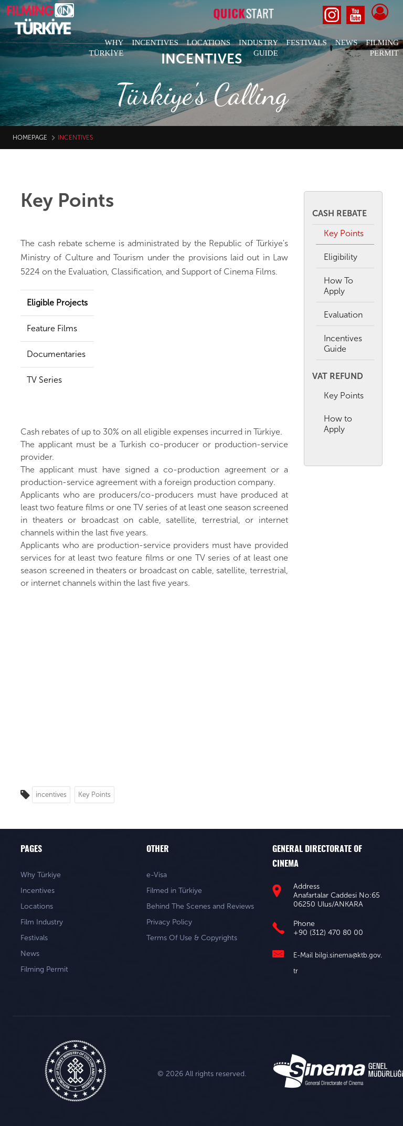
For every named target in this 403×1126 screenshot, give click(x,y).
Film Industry (41, 922)
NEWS (346, 42)
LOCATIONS (208, 42)
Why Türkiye (40, 874)
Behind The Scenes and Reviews (200, 906)
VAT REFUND (337, 376)
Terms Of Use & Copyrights (191, 937)
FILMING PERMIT (382, 47)
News (29, 953)
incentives (51, 794)
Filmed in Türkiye (174, 890)
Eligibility (340, 257)
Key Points (94, 794)
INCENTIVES (155, 42)
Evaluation (343, 315)
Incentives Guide (343, 343)
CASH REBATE (339, 213)
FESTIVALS (307, 42)
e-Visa (156, 874)
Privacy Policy (169, 922)
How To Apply (338, 286)
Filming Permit (44, 969)
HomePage (30, 137)
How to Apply (338, 424)
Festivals (34, 937)
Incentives (37, 890)
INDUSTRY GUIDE (258, 47)
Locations (36, 906)
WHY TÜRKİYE (106, 47)
